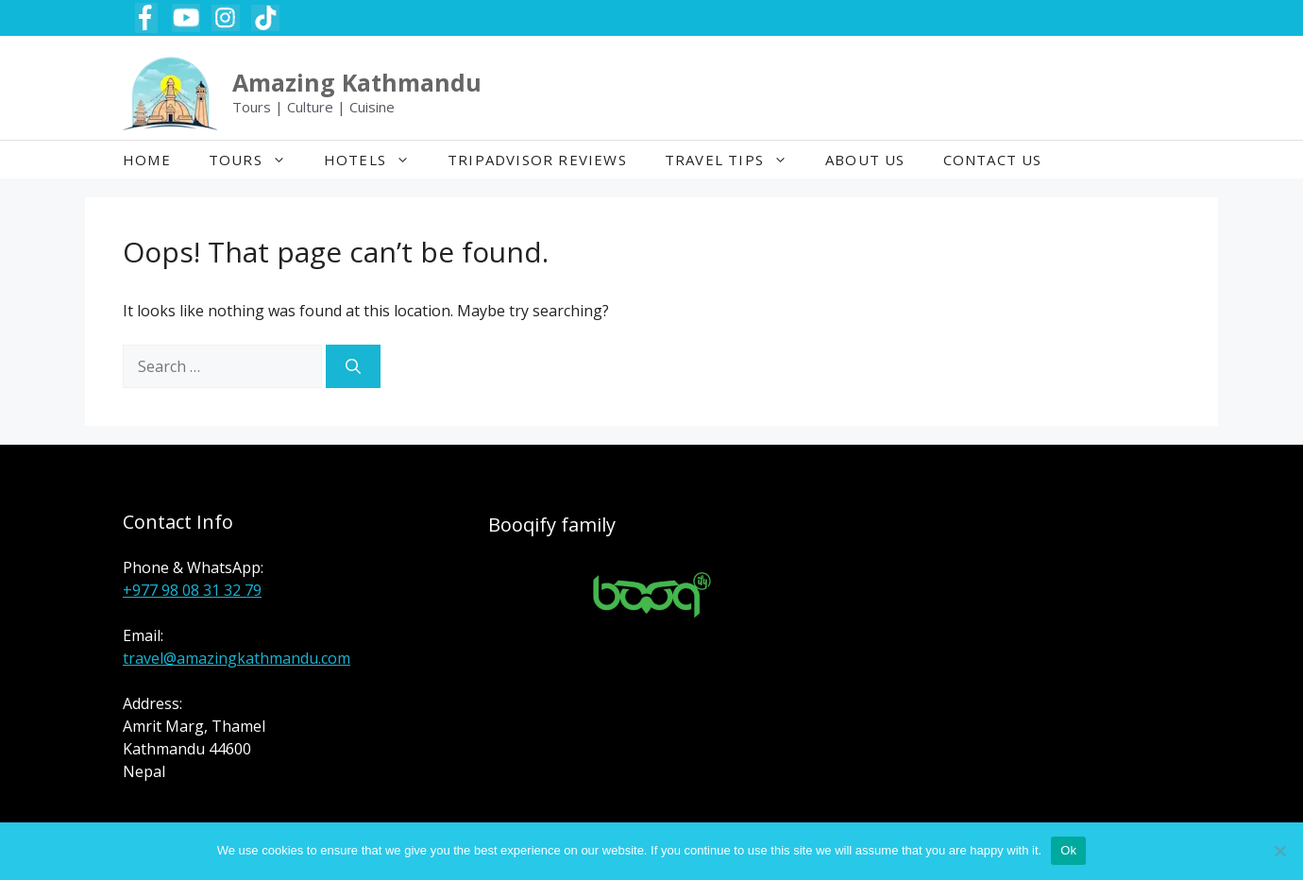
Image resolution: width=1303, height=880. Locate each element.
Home (147, 159)
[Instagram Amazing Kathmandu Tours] (226, 18)
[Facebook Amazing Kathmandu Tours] (146, 18)
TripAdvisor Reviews (537, 159)
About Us (865, 159)
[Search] (353, 366)
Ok (1068, 850)
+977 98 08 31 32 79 (192, 590)
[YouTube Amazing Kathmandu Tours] (186, 18)
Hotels (376, 159)
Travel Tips (735, 159)
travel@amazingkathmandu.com (236, 658)
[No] (1279, 850)
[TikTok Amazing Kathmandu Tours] (265, 18)
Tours (257, 159)
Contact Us (992, 159)
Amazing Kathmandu (357, 82)
